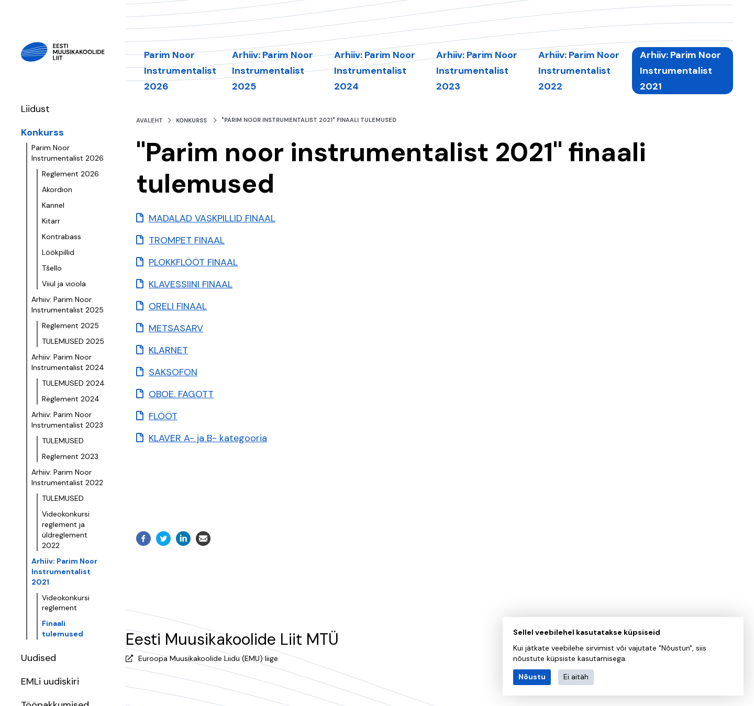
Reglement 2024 (70, 399)
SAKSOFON (173, 372)
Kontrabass (61, 236)
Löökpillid (58, 252)
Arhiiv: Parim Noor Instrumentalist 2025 (67, 305)
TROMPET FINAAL (187, 240)
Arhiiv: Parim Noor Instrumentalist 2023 (67, 420)
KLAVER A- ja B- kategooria (208, 438)
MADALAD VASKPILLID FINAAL (212, 218)
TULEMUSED (63, 440)
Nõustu (532, 676)
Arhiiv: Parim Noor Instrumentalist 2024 (67, 362)
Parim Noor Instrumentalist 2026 (67, 153)
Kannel (53, 205)
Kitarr (51, 221)
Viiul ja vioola (64, 283)
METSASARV (176, 328)
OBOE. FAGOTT (181, 394)
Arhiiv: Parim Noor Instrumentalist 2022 (67, 477)
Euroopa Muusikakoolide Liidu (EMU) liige (208, 658)
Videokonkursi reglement (66, 603)
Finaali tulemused (62, 628)
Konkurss (42, 132)
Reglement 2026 (70, 173)
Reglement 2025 (70, 325)
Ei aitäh (576, 676)
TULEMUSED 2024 (73, 383)
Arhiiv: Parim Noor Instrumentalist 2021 (64, 571)
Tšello (52, 268)
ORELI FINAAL (178, 306)
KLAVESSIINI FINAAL (190, 284)
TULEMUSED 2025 (73, 341)
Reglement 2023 (70, 456)
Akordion (57, 189)
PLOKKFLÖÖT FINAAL (193, 262)
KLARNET (168, 350)
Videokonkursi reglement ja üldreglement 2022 (66, 529)
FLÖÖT (163, 416)
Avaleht (149, 120)
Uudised (38, 658)
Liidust (35, 109)
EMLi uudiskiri (50, 681)
